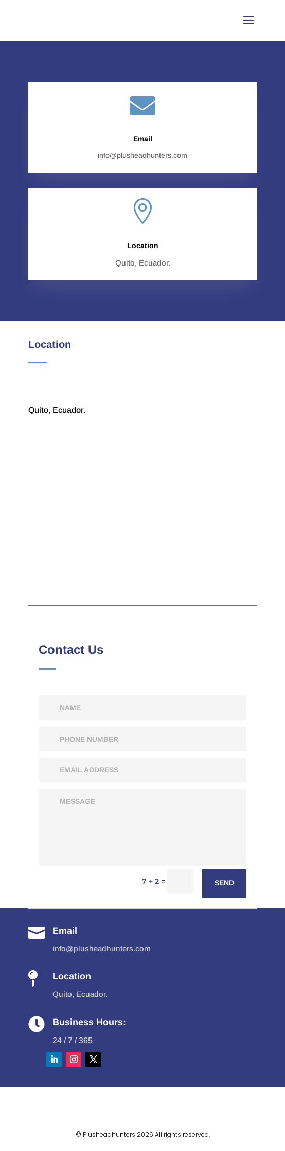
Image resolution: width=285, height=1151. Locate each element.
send (224, 883)
